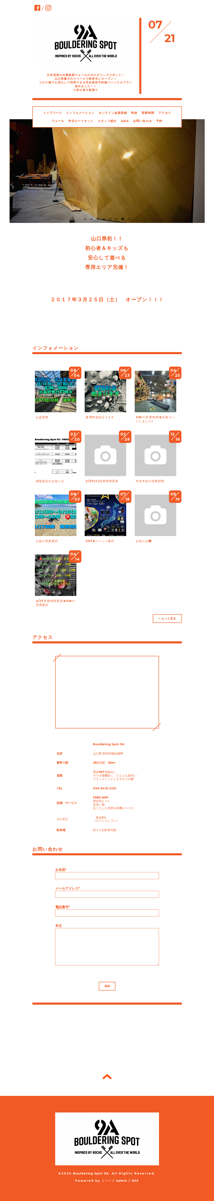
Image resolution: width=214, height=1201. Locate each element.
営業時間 (148, 113)
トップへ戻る (107, 1076)
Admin (121, 1181)
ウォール (58, 121)
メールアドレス (67, 888)
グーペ (106, 1181)
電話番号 (62, 907)
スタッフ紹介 (107, 121)
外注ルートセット (81, 121)
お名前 (61, 870)
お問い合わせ (142, 121)
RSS (135, 1181)
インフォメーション (80, 113)
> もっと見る (167, 618)
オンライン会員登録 (113, 113)
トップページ (52, 113)
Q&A (125, 121)
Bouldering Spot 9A (91, 1173)
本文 (58, 926)
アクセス (164, 113)
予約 (159, 121)
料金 (134, 113)
